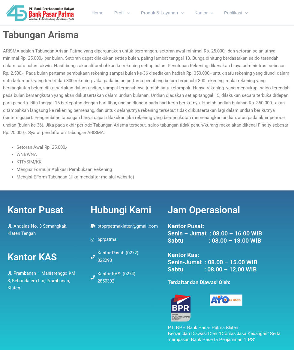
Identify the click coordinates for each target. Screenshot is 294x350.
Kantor (197, 12)
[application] (125, 12)
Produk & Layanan (157, 12)
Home (97, 12)
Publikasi (228, 12)
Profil (120, 12)
